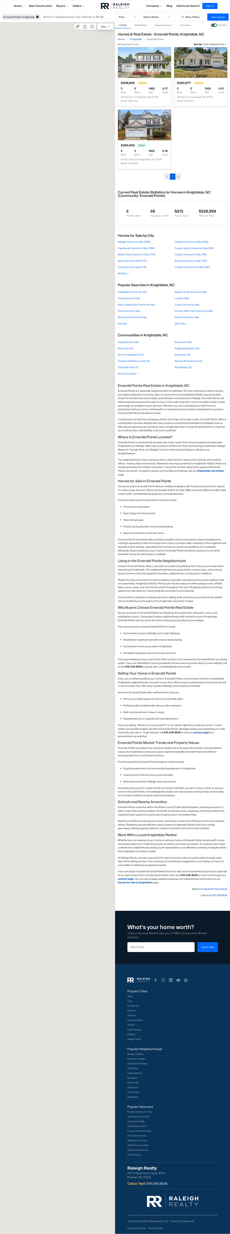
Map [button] (103, 26)
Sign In (210, 5)
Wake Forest (134, 1039)
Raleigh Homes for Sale (139, 1111)
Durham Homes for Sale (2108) (191, 241)
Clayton (131, 1010)
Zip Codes (180, 323)
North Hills (133, 1082)
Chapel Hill (133, 1005)
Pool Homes (134, 1154)
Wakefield (132, 1097)
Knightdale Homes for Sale (132, 291)
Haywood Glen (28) (128, 342)
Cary (129, 1001)
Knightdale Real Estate (214, 888)
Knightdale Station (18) (187, 348)
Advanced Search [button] (188, 6)
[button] (37, 17)
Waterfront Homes (137, 1140)
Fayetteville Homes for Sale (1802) (136, 248)
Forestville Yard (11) (128, 367)
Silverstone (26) (183, 342)
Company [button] (154, 6)
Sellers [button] (79, 6)
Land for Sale (182, 298)
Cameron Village (136, 1058)
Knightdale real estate (210, 470)
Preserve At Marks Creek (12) (134, 361)
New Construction (137, 1126)
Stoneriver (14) (182, 354)
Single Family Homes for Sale (191, 291)
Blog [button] (169, 6)
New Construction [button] (40, 6)
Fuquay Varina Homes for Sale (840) (194, 248)
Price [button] (127, 17)
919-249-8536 (219, 895)
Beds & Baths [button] (156, 17)
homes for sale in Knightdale (135, 882)
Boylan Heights (135, 1054)
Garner (131, 1024)
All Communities (128, 373)
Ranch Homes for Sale (187, 317)
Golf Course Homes (137, 1150)
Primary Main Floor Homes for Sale (194, 310)
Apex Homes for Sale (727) (132, 260)
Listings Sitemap (136, 1228)
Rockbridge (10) (183, 367)
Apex (130, 996)
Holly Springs (134, 1029)
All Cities (124, 273)
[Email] (161, 947)
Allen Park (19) (125, 348)
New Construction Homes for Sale (136, 304)
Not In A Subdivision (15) (131, 354)
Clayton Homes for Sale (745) (191, 254)
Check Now (207, 947)
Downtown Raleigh (137, 1063)
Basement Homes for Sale (132, 317)
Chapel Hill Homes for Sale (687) (192, 267)
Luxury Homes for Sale (187, 304)
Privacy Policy (155, 1228)
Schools (122, 323)
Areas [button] (19, 6)
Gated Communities (138, 1145)
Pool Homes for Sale (129, 310)
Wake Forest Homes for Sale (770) (136, 254)
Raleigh (131, 1034)
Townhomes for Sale (129, 298)
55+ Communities (136, 1135)
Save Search (218, 17)
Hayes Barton (134, 1073)
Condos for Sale (135, 1121)
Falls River (132, 1068)
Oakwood (132, 1087)
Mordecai (132, 1077)
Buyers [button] (62, 6)
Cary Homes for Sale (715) (132, 267)
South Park (133, 1092)
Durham (131, 1015)
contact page (201, 732)
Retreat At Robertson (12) (188, 361)
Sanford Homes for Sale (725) (191, 260)
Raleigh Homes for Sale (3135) (134, 241)
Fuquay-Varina (135, 1020)
